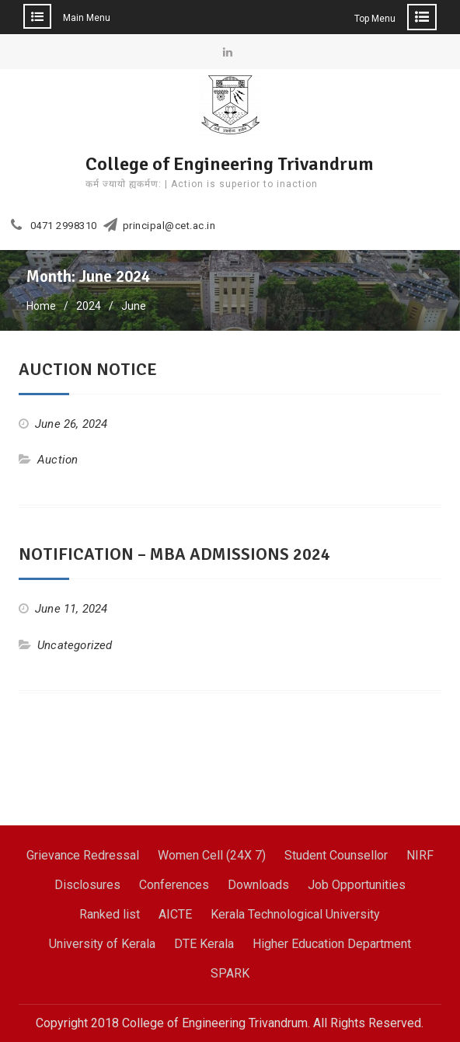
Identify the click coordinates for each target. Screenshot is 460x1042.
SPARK (230, 973)
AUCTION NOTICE (88, 369)
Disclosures (87, 884)
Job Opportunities (357, 884)
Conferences (174, 884)
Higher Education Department (332, 943)
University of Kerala (102, 943)
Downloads (258, 884)
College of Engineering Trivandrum (229, 163)
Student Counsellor (336, 855)
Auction (57, 460)
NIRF (420, 855)
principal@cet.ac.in (169, 226)
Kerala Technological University (295, 914)
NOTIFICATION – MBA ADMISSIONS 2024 (174, 554)
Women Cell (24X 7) (212, 855)
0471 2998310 (63, 226)
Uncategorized (75, 645)
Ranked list (109, 914)
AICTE (175, 914)
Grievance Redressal (82, 855)
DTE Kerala (204, 943)
